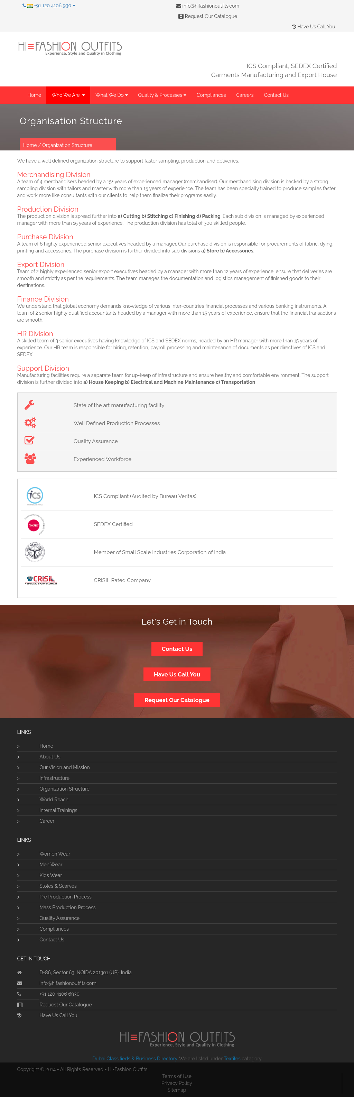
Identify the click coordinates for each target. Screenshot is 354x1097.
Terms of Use (177, 1076)
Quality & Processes (162, 95)
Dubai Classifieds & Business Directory (134, 1058)
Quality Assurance (59, 918)
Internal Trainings (58, 810)
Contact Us (276, 95)
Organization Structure (67, 145)
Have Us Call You (313, 26)
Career (46, 821)
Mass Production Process (67, 907)
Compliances (211, 95)
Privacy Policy (176, 1083)
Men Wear (50, 864)
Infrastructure (54, 778)
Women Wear (54, 854)
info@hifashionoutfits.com (207, 6)
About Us (49, 756)
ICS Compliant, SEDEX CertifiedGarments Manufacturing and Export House (274, 70)
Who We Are (68, 95)
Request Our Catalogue (207, 16)
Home (34, 95)
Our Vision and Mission (64, 767)
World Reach (53, 799)
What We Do (111, 95)
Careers (245, 95)
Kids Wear (50, 875)
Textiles (232, 1058)
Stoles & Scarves (57, 886)
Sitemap (177, 1090)
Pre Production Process (65, 897)
